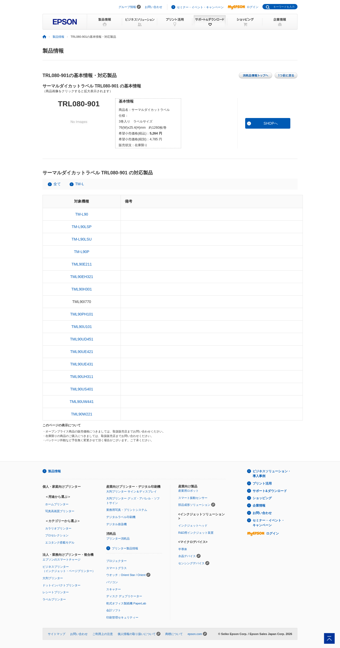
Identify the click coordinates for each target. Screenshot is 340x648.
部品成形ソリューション (194, 504)
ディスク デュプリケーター (124, 596)
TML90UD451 (81, 339)
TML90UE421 (81, 352)
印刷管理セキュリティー (122, 617)
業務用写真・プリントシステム (126, 509)
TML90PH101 (81, 314)
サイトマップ (56, 634)
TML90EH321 (81, 277)
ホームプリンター (57, 504)
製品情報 (58, 36)
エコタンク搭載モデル (59, 542)
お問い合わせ (153, 7)
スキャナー (113, 589)
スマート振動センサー (192, 497)
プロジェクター (116, 560)
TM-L (79, 184)
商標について (174, 634)
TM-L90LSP (82, 227)
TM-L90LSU (82, 239)
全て (57, 184)
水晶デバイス (187, 556)
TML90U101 (81, 327)
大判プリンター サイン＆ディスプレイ (131, 491)
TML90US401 (81, 389)
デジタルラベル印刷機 (120, 517)
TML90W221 (81, 414)
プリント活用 (262, 483)
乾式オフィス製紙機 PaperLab (126, 603)
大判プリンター (52, 578)
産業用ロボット (188, 490)
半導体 (182, 549)
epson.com (195, 634)
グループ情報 (127, 7)
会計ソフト (113, 610)
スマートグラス (116, 568)
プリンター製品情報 (125, 548)
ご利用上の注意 (102, 634)
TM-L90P (82, 252)
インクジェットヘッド (192, 525)
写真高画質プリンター (59, 511)
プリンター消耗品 (118, 538)
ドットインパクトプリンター (61, 585)
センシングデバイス (191, 563)
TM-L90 (81, 214)
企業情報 (259, 505)
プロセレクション (57, 535)
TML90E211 (81, 264)
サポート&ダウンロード (270, 491)
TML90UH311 (81, 377)
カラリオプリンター (58, 528)
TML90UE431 (81, 364)
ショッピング (262, 498)
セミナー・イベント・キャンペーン (200, 7)
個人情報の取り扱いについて (137, 634)
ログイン (243, 7)
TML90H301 (81, 289)
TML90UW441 (82, 401)
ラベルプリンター (54, 599)
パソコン (112, 582)
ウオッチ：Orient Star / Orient (126, 575)
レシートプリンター (55, 592)
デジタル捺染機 (116, 524)
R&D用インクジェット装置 (196, 532)
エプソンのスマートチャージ (61, 559)
